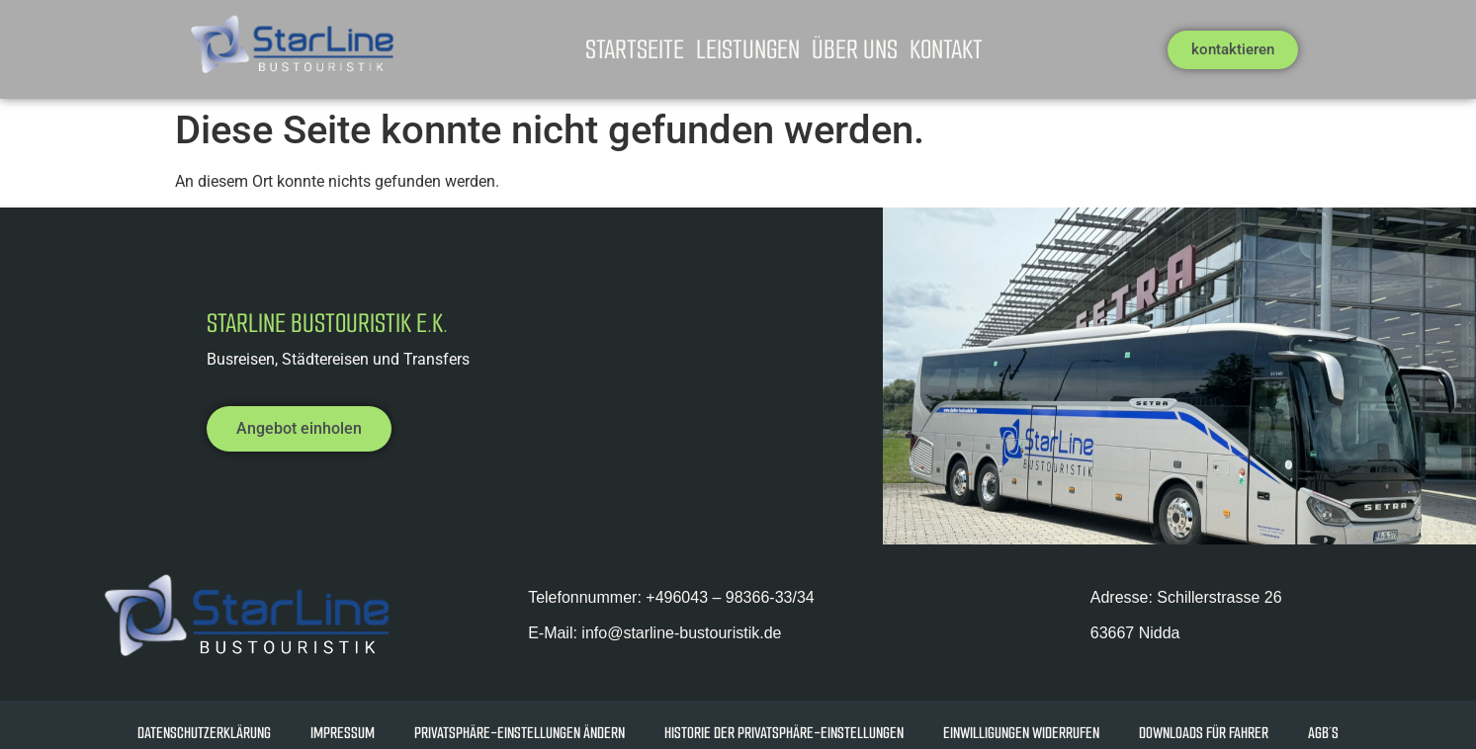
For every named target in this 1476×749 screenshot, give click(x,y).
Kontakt (946, 49)
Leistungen (748, 49)
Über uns (855, 49)
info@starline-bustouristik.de (679, 632)
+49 (730, 597)
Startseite (634, 49)
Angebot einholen (299, 428)
